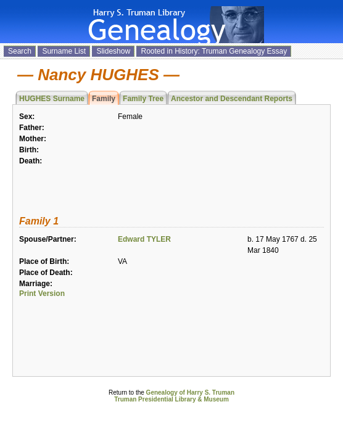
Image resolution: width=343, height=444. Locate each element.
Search (19, 51)
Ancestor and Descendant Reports (231, 98)
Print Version (42, 293)
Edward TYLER (144, 239)
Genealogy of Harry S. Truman (190, 392)
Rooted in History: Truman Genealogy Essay (214, 51)
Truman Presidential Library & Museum (171, 399)
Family (103, 98)
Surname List (64, 51)
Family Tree (143, 98)
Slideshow (113, 51)
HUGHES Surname (52, 98)
